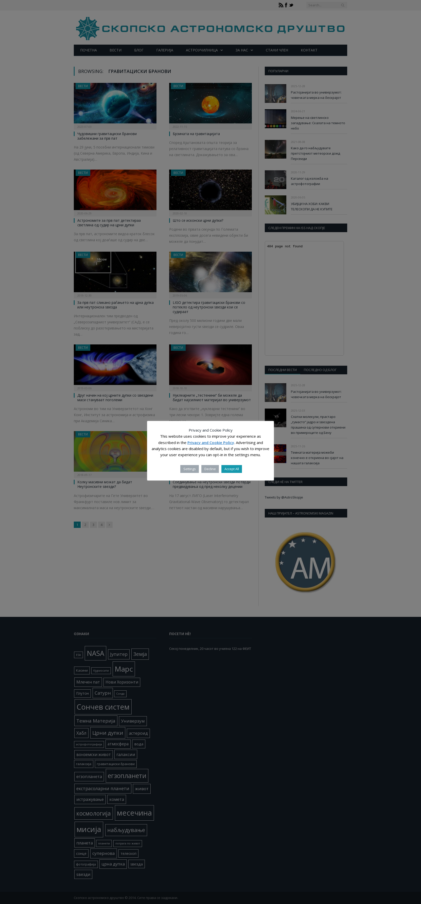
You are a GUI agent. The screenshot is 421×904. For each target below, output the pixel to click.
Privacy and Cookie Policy (210, 442)
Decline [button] (210, 469)
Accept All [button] (231, 469)
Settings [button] (189, 469)
